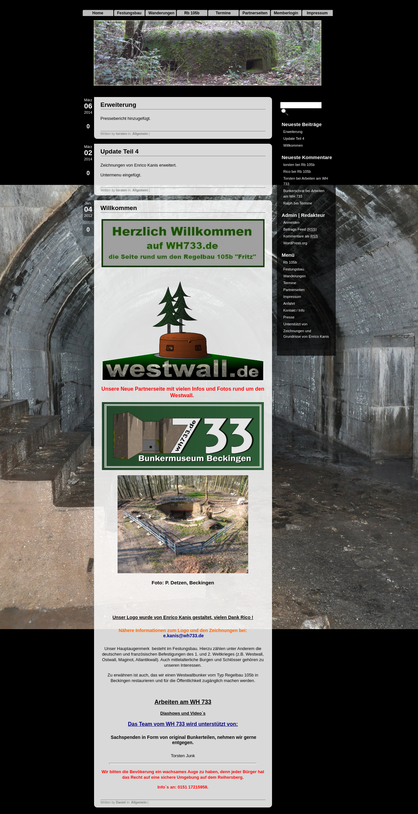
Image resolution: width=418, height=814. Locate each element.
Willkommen (119, 207)
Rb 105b (192, 13)
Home (97, 13)
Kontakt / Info (294, 310)
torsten (121, 134)
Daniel (121, 802)
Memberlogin (286, 13)
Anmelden (291, 222)
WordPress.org (295, 243)
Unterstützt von (295, 324)
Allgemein (140, 134)
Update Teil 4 (120, 151)
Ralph (288, 203)
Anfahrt (289, 303)
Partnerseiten (255, 13)
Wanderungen (162, 13)
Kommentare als (300, 236)
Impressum (317, 13)
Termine (223, 13)
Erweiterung (119, 104)
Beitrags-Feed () (300, 229)
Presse (289, 317)
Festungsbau (129, 13)
